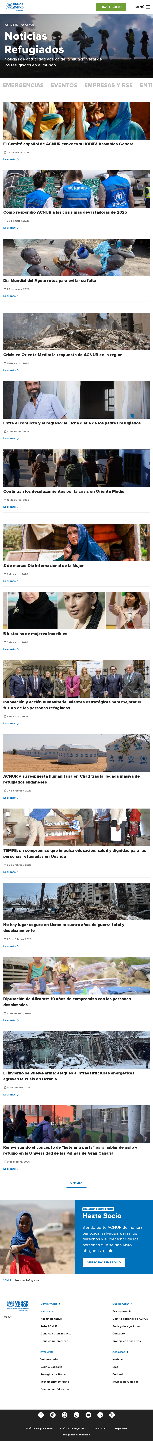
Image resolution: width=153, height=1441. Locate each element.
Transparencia (121, 1311)
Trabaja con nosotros (126, 1341)
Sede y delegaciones (126, 1326)
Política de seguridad (73, 1428)
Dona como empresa (54, 1341)
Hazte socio (48, 1311)
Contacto (118, 1333)
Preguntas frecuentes (76, 1434)
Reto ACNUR (48, 1326)
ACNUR (7, 1280)
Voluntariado (49, 1359)
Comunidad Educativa (54, 1389)
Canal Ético (100, 1428)
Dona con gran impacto (55, 1333)
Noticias (117, 1359)
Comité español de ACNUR (130, 1319)
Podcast (117, 1374)
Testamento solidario (54, 1381)
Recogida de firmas (53, 1374)
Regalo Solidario (51, 1367)
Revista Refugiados (125, 1381)
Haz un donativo (51, 1319)
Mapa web (121, 1428)
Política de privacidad (39, 1428)
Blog (115, 1367)
